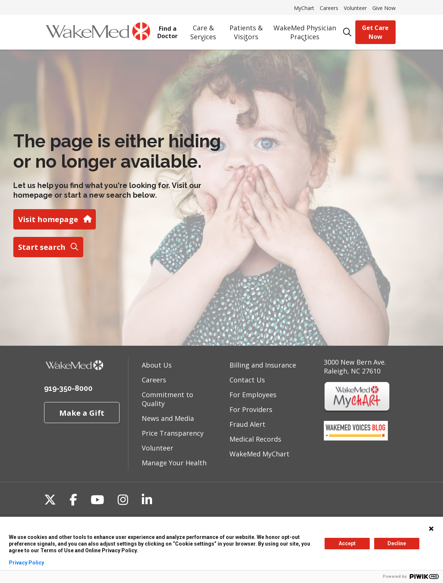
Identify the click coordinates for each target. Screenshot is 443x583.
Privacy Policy (26, 563)
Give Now (384, 7)
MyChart (304, 7)
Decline (396, 543)
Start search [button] (48, 247)
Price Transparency (173, 433)
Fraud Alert (247, 424)
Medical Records (255, 439)
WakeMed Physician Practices (304, 30)
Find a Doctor (167, 29)
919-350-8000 (68, 388)
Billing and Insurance (262, 365)
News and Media (168, 418)
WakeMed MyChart (259, 453)
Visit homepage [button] (54, 219)
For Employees (252, 394)
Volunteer (355, 7)
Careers (329, 7)
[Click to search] (347, 32)
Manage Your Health (174, 462)
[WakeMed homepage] (98, 32)
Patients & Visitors (246, 30)
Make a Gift (81, 413)
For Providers (250, 409)
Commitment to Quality (167, 399)
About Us (157, 365)
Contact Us (247, 379)
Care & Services (203, 30)
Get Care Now (375, 32)
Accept (347, 543)
